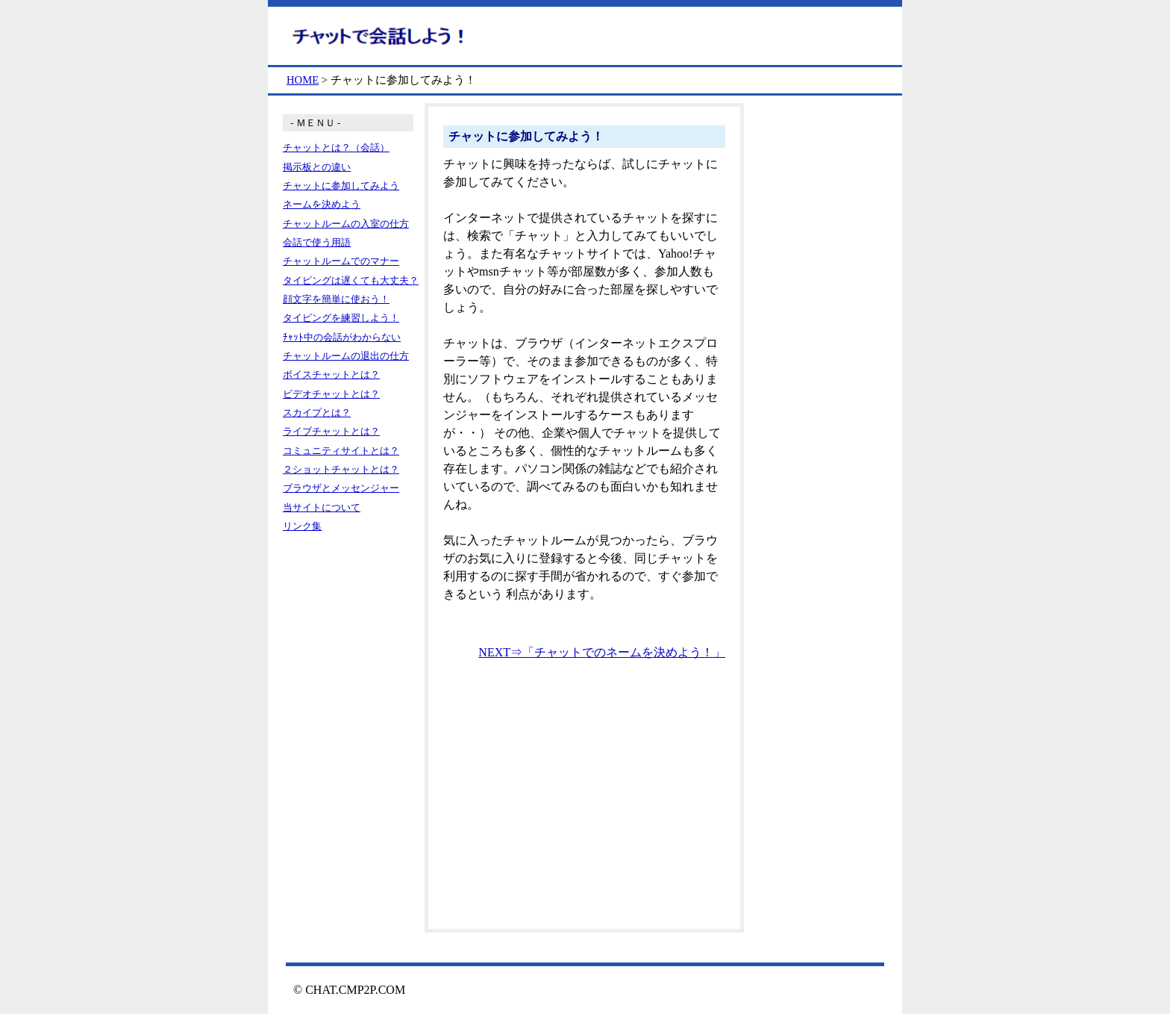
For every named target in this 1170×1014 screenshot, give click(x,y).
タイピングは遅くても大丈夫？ (351, 280)
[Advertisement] (584, 801)
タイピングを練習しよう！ (341, 317)
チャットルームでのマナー (341, 261)
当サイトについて (321, 507)
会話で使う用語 (317, 242)
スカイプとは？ (317, 412)
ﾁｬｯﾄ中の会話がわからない (342, 337)
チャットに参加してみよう (341, 185)
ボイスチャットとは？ (331, 374)
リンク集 (302, 526)
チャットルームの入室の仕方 (346, 223)
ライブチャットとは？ (331, 431)
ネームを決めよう (321, 204)
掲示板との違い (317, 166)
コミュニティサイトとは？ (341, 450)
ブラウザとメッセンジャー (341, 488)
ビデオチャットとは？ (331, 393)
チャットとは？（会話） (336, 147)
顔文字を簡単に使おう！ (336, 299)
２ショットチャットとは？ (341, 469)
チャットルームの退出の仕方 (346, 355)
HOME (303, 80)
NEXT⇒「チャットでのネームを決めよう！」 (601, 652)
